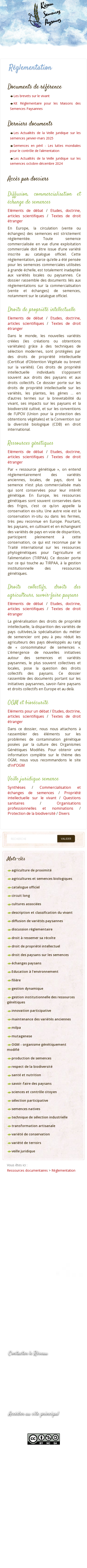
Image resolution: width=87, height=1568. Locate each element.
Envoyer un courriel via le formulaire (43, 1383)
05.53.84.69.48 (25, 1373)
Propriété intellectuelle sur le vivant (44, 795)
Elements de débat (25, 318)
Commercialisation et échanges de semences (44, 790)
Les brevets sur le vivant (31, 96)
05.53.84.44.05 (25, 1364)
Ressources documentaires (27, 1170)
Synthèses (17, 787)
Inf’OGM (17, 765)
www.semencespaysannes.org (34, 1424)
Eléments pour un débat (28, 711)
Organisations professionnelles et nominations (44, 806)
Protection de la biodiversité (31, 813)
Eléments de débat (25, 210)
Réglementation (63, 1170)
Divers (64, 813)
